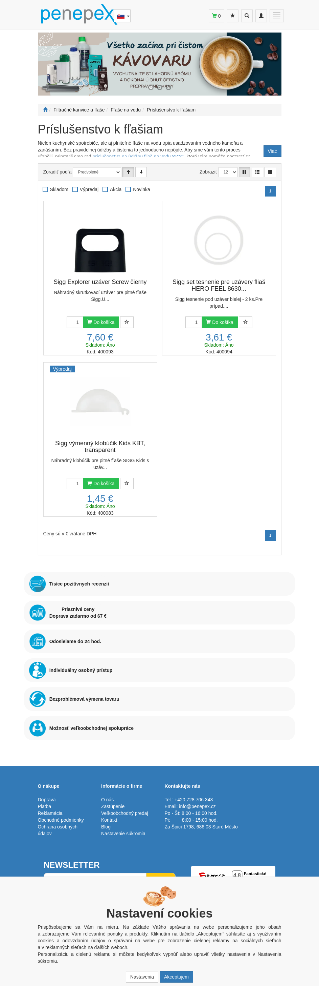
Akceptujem (176, 977)
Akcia (115, 189)
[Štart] (45, 109)
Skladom (59, 189)
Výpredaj (89, 189)
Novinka (141, 189)
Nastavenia (142, 977)
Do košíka (100, 322)
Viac (272, 151)
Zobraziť (208, 171)
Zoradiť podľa (57, 171)
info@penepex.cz (197, 806)
